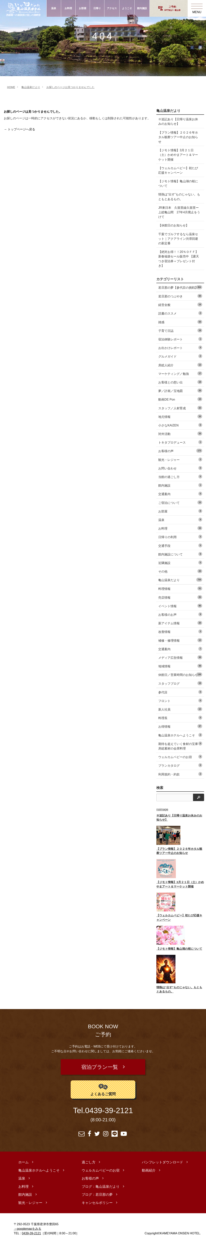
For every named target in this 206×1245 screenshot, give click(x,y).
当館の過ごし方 (180, 477)
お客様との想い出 (180, 382)
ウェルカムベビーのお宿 (180, 757)
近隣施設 (180, 563)
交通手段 (180, 545)
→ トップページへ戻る (19, 129)
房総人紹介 (180, 365)
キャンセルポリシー (97, 1203)
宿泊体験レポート (180, 339)
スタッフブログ (180, 683)
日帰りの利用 (180, 537)
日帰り (97, 8)
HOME (11, 87)
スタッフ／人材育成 (180, 408)
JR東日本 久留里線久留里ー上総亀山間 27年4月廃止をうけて (179, 212)
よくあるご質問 (103, 1090)
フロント (180, 701)
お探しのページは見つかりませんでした (70, 87)
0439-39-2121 (109, 1111)
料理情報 (180, 588)
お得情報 (180, 726)
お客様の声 (180, 451)
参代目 (180, 692)
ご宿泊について (180, 502)
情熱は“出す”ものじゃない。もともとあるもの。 (179, 197)
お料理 (68, 8)
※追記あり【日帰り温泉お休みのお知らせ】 (178, 121)
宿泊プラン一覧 (99, 1067)
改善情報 (180, 631)
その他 (180, 571)
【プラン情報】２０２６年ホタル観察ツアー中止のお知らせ (178, 137)
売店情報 (180, 597)
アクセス (112, 8)
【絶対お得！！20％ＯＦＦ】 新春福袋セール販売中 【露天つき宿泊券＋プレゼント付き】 (178, 258)
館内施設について (180, 554)
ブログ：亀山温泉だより (101, 1187)
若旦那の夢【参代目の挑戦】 (180, 287)
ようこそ (127, 8)
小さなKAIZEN (180, 425)
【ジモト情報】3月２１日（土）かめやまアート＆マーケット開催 (178, 154)
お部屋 (82, 8)
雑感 (180, 322)
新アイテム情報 (180, 623)
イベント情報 (180, 606)
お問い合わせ (180, 468)
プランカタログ (180, 765)
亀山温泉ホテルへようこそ (180, 735)
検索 (159, 788)
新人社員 (180, 709)
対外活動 (180, 434)
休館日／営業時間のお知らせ (180, 674)
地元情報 (180, 416)
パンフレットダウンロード (162, 1163)
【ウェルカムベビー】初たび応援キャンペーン (178, 170)
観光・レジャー (180, 459)
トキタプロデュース (180, 442)
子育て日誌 (180, 330)
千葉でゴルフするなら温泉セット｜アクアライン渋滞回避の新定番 (178, 238)
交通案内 (180, 494)
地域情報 (180, 666)
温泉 (53, 8)
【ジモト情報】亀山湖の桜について (178, 183)
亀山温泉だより (30, 87)
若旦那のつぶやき (180, 296)
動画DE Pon (180, 399)
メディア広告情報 (180, 657)
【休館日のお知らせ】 (173, 225)
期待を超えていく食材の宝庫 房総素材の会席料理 (180, 746)
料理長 (180, 718)
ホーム (23, 1163)
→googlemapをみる (27, 1229)
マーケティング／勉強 (180, 373)
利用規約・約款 (180, 774)
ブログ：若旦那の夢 (97, 1195)
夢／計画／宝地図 (180, 391)
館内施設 (142, 8)
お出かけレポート (180, 348)
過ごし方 (88, 1163)
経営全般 (180, 305)
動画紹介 (149, 1171)
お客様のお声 (180, 614)
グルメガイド (180, 356)
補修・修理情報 (180, 640)
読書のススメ (180, 313)
